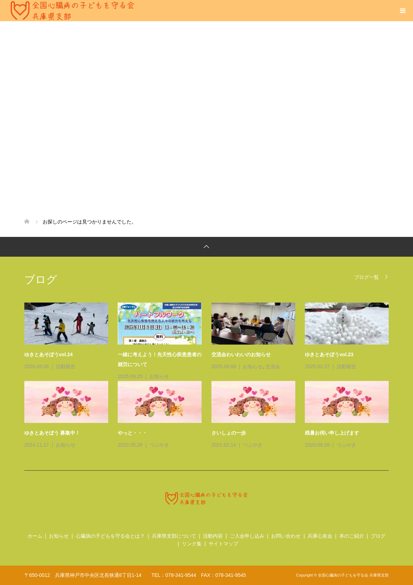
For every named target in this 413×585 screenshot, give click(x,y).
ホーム (34, 536)
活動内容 (213, 536)
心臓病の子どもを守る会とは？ (110, 536)
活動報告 (65, 366)
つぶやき (159, 445)
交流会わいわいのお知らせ (241, 354)
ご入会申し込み (247, 536)
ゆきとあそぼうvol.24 (48, 354)
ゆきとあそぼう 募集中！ (52, 433)
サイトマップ (223, 544)
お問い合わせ (286, 536)
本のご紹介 (351, 536)
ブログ (378, 536)
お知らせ (159, 376)
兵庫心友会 (320, 536)
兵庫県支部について (174, 536)
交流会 (272, 366)
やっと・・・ (132, 433)
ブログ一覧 (366, 277)
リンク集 (192, 544)
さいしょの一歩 (228, 433)
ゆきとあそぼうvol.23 (329, 354)
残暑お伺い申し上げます (332, 433)
